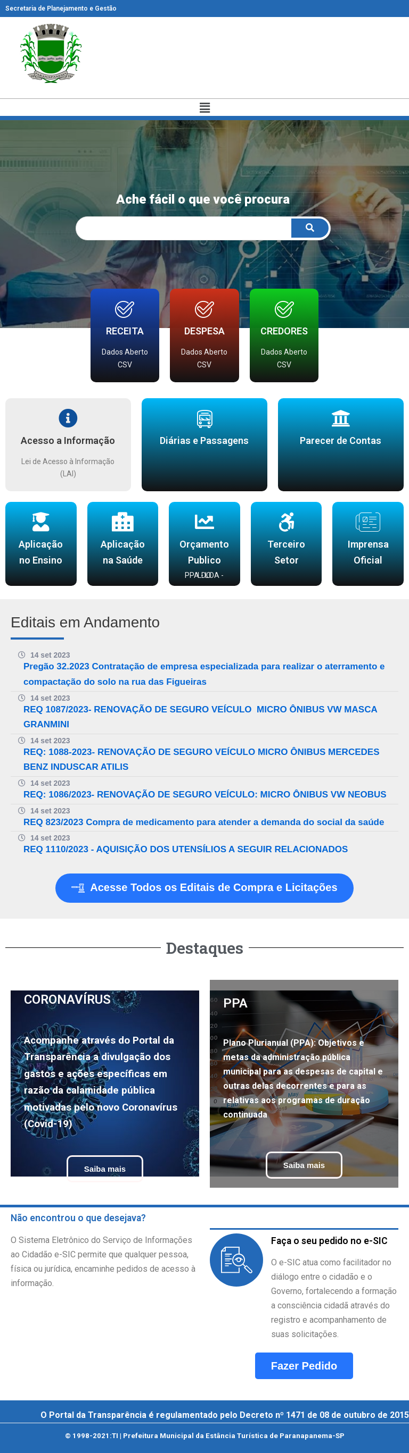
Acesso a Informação (68, 440)
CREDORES (284, 331)
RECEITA (125, 331)
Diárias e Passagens (204, 440)
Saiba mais (105, 1168)
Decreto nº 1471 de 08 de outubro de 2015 (324, 1415)
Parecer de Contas (340, 440)
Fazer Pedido (304, 1366)
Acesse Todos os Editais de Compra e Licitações (204, 888)
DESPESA (204, 331)
